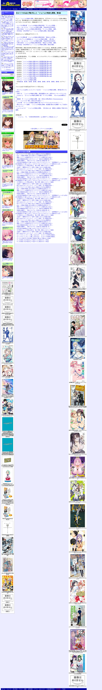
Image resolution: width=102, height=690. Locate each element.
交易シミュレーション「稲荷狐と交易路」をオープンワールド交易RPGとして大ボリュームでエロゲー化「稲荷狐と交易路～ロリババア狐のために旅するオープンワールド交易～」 (7, 24)
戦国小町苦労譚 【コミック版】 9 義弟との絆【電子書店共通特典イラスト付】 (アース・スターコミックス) (77, 651)
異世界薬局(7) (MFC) (77, 359)
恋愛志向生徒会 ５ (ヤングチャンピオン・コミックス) (77, 502)
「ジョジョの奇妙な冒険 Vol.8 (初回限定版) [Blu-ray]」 (35, 74)
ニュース (9, 9)
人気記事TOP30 (50, 9)
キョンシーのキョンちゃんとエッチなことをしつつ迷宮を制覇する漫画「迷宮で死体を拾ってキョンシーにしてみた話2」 (7, 53)
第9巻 (57, 81)
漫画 (25, 9)
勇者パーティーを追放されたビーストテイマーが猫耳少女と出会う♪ (35, 157)
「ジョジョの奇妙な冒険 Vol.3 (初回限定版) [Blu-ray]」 (35, 65)
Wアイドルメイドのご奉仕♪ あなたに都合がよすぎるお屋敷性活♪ (34, 154)
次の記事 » (49, 128)
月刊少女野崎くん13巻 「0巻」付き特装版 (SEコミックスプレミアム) (7, 294)
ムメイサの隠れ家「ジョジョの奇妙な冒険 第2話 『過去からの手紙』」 (37, 37)
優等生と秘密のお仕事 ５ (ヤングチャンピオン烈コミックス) (77, 431)
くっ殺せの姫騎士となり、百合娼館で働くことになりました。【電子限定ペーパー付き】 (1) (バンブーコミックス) (78, 58)
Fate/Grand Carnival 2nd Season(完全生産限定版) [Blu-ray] (8, 592)
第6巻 (43, 81)
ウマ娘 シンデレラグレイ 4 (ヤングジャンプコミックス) (77, 130)
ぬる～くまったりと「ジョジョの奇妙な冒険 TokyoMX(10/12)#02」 (36, 41)
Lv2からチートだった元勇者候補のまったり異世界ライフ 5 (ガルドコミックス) (77, 313)
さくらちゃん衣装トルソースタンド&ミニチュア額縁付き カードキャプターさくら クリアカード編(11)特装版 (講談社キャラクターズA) (78, 193)
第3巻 (30, 81)
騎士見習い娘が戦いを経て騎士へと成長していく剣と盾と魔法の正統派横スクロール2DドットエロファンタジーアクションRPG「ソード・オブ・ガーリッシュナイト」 (7, 39)
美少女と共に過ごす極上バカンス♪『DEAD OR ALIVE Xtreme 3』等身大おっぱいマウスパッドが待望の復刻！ (7, 30)
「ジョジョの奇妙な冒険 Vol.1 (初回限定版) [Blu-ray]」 (35, 61)
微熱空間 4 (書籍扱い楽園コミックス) (77, 71)
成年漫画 (30, 9)
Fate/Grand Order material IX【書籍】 (8, 535)
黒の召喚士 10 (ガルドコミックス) (77, 241)
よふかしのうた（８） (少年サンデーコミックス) (77, 528)
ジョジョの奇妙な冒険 (27, 18)
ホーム (3, 9)
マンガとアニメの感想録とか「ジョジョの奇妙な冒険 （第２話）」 (36, 39)
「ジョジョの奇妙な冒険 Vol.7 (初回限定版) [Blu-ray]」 (35, 72)
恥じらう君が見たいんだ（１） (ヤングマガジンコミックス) (77, 454)
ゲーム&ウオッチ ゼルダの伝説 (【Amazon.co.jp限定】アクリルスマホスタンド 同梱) (8, 465)
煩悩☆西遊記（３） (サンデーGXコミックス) (77, 478)
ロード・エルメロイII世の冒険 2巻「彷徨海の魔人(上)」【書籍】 (8, 554)
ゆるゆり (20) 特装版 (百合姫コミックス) (7, 377)
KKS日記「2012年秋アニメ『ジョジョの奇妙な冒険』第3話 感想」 (36, 31)
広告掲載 (58, 9)
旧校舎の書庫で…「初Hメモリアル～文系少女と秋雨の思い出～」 (34, 160)
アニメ (20, 9)
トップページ (41, 128)
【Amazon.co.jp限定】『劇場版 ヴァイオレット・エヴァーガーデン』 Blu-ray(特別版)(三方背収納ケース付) (8, 396)
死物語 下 (8, 602)
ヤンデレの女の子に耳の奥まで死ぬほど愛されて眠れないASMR (34, 238)
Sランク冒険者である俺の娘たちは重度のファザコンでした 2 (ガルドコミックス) (78, 289)
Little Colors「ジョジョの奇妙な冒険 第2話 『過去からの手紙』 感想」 (37, 42)
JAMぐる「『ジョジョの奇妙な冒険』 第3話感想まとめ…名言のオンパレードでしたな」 (42, 93)
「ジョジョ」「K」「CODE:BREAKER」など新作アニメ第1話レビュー (37, 117)
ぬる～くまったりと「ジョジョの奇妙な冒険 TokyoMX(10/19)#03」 (36, 27)
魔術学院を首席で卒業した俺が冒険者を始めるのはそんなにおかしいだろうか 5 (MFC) (78, 407)
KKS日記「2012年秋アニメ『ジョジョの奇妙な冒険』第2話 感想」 (36, 44)
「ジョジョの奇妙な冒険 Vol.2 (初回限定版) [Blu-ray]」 (35, 63)
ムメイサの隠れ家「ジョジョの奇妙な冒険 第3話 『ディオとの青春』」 (37, 25)
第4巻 (34, 81)
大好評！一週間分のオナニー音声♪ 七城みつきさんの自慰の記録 (34, 167)
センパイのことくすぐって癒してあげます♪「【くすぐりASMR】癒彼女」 (36, 235)
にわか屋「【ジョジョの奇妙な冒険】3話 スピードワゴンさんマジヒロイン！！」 (40, 102)
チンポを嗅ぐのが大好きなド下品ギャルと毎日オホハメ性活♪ (33, 240)
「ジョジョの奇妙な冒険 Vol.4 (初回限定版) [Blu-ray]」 (35, 67)
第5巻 (39, 81)
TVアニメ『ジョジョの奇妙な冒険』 (27, 78)
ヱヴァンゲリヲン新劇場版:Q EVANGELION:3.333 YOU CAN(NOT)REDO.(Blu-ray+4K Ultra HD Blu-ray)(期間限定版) (8, 453)
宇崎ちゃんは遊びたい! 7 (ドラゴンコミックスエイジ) (7, 415)
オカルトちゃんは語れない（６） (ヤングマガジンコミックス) (77, 218)
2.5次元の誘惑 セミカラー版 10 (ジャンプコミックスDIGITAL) (78, 673)
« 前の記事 (34, 128)
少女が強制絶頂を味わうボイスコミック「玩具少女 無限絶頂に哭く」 (35, 159)
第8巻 (53, 81)
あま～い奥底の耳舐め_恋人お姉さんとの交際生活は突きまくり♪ (34, 155)
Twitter (63, 9)
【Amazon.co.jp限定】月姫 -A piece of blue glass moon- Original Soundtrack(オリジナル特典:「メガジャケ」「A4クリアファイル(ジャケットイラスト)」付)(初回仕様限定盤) (78, 33)
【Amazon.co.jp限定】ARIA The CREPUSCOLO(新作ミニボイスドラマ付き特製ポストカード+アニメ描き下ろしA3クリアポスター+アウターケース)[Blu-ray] (8, 502)
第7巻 (48, 81)
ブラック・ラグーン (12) (8, 304)
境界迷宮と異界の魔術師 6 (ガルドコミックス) (77, 265)
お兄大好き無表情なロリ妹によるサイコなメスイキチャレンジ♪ (33, 228)
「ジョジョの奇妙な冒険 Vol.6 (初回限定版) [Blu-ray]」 (35, 70)
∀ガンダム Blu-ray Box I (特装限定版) (8, 574)
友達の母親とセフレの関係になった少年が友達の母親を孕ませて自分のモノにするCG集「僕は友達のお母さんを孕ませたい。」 (7, 48)
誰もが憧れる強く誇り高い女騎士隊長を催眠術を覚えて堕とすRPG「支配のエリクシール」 (7, 34)
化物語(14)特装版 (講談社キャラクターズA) (8, 314)
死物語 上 (8, 611)
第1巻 (21, 81)
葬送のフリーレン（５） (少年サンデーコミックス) (77, 578)
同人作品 (15, 9)
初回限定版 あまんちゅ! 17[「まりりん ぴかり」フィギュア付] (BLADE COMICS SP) (8, 484)
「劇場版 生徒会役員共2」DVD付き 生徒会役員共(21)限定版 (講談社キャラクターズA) (8, 324)
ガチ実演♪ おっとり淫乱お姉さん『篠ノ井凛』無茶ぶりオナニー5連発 (35, 165)
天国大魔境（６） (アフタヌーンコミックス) (78, 336)
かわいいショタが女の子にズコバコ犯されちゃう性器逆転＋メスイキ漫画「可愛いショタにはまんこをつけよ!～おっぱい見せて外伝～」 (7, 65)
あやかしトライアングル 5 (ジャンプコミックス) (8, 363)
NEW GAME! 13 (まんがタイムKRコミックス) (77, 686)
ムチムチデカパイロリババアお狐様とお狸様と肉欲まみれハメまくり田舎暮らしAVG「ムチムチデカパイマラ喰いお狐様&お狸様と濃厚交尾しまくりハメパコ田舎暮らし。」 (7, 59)
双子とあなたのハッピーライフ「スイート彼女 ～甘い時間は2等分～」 (35, 169)
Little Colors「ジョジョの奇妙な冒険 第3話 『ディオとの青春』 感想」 (37, 29)
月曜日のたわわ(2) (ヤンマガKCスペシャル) (77, 94)
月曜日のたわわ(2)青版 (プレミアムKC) (7, 343)
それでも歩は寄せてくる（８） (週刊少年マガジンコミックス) (77, 552)
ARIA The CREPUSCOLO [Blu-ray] (7, 519)
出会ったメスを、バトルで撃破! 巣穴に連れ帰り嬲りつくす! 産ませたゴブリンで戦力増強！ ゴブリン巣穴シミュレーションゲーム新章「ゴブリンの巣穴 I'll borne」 (7, 18)
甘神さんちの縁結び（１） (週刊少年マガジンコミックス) (77, 603)
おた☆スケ (42, 9)
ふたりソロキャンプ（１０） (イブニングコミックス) (77, 627)
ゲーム (36, 9)
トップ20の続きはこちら (9, 69)
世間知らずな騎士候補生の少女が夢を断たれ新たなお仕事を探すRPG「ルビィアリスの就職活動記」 (7, 44)
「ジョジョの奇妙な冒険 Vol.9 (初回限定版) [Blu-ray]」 (35, 76)
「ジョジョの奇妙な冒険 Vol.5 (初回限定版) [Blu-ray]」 (35, 69)
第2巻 (25, 81)
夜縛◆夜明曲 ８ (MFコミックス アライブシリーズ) (77, 383)
